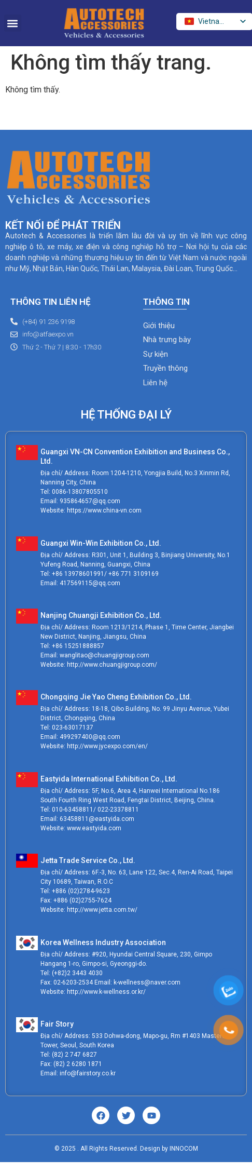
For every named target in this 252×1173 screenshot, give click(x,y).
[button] (12, 23)
